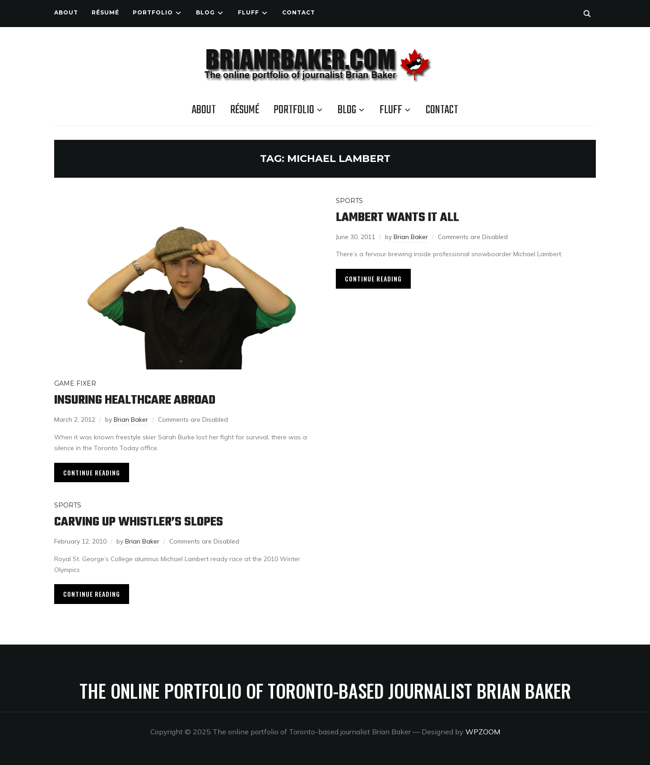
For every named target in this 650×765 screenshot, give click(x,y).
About (66, 12)
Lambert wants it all (397, 217)
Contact (298, 12)
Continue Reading (91, 472)
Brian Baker (131, 419)
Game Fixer (75, 383)
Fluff (248, 12)
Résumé (105, 12)
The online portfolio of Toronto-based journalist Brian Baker (325, 690)
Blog (205, 12)
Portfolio (153, 12)
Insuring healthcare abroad (134, 400)
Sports (349, 201)
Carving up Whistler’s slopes (138, 522)
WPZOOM (482, 731)
